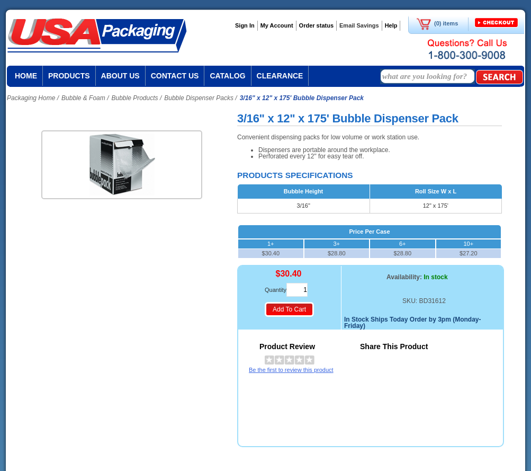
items (450, 23)
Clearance (280, 76)
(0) (437, 23)
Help (391, 25)
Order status (316, 25)
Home (26, 76)
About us (120, 76)
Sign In (245, 25)
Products (69, 76)
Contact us (175, 76)
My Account (276, 25)
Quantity (275, 290)
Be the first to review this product (291, 370)
